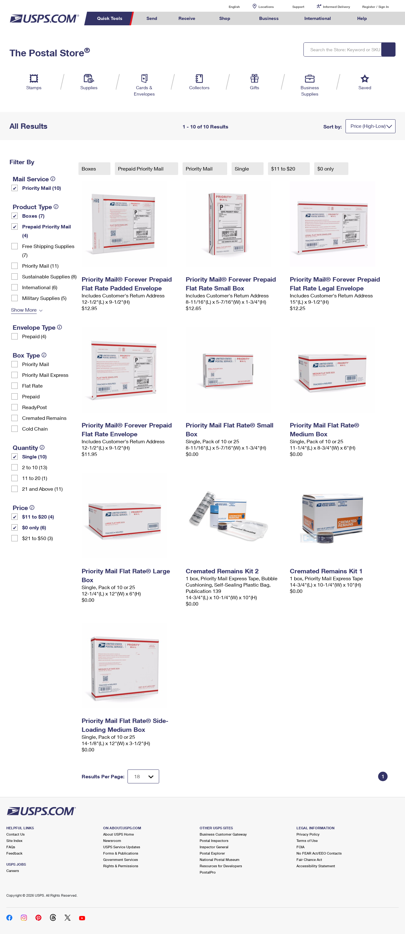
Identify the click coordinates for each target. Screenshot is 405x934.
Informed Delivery (336, 7)
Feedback (14, 853)
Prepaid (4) (34, 336)
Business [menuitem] (269, 18)
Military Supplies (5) (44, 298)
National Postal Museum (220, 859)
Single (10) (34, 456)
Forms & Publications (120, 853)
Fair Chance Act (309, 859)
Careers (12, 871)
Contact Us (15, 834)
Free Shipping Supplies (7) (48, 250)
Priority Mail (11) (40, 266)
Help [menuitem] (362, 18)
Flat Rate (32, 386)
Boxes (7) (33, 216)
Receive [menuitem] (186, 18)
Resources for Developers (221, 866)
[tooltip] (52, 178)
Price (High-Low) (368, 126)
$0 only (326, 168)
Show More (24, 310)
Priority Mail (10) (41, 188)
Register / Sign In (375, 7)
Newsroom (112, 840)
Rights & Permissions (120, 866)
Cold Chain (35, 429)
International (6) (39, 287)
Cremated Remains (44, 418)
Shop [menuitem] (224, 18)
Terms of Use (307, 840)
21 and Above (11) (42, 489)
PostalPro (208, 872)
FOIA (300, 847)
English (228, 6)
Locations (266, 7)
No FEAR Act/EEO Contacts (319, 853)
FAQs (10, 847)
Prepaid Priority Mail (141, 168)
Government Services (120, 859)
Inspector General (214, 847)
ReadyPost (34, 407)
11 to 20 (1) (34, 478)
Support (298, 7)
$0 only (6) (34, 527)
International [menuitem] (317, 18)
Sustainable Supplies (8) (49, 276)
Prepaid (31, 396)
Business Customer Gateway (223, 834)
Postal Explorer (212, 853)
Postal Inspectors (214, 840)
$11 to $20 (283, 168)
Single (242, 168)
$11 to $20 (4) (38, 517)
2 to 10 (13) (34, 467)
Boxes (89, 168)
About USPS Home (118, 834)
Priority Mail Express (45, 375)
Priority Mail (35, 364)
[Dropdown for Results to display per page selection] (143, 776)
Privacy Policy (308, 834)
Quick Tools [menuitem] (109, 18)
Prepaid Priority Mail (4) (46, 230)
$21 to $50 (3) (37, 538)
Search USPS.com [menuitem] (389, 18)
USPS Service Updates (121, 847)
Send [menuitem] (151, 18)
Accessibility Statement (315, 866)
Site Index (14, 840)
